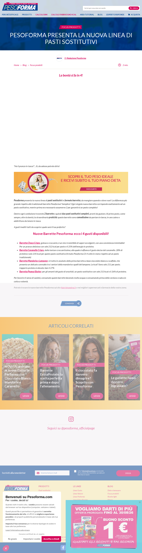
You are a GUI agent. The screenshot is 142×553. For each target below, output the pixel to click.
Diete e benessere (114, 490)
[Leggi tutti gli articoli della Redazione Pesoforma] (71, 59)
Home (16, 65)
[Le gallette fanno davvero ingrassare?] (124, 367)
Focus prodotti (36, 65)
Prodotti (27, 14)
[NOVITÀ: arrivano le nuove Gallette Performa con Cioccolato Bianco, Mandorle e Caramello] (18, 367)
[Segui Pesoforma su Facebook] (63, 547)
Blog (100, 14)
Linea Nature (78, 494)
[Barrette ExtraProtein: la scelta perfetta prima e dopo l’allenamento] (53, 367)
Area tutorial (87, 14)
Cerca (134, 8)
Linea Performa (79, 497)
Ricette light (112, 497)
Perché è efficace (10, 15)
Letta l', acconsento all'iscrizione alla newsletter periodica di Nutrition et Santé (89, 473)
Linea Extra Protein (80, 500)
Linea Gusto (77, 490)
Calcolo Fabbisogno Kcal (63, 15)
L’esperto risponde (115, 15)
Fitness (110, 500)
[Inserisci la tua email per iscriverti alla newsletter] (52, 472)
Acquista (134, 14)
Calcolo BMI (41, 15)
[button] (71, 303)
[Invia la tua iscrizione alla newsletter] (128, 473)
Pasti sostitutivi (44, 490)
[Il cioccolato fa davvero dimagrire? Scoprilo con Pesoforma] (88, 367)
